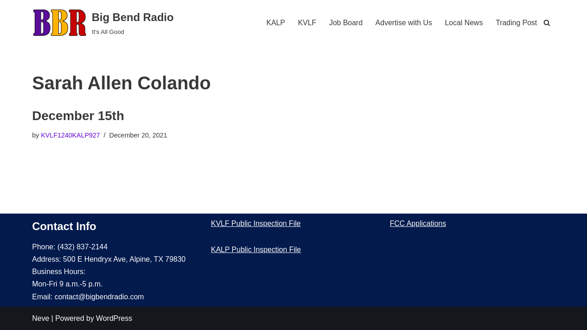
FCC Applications (418, 223)
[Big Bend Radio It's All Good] (103, 22)
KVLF (307, 23)
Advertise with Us (404, 23)
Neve (40, 318)
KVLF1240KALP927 (70, 135)
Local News (464, 23)
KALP (275, 23)
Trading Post (516, 23)
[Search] (546, 22)
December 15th (78, 116)
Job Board (346, 23)
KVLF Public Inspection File (256, 223)
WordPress (114, 318)
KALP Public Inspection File (256, 249)
